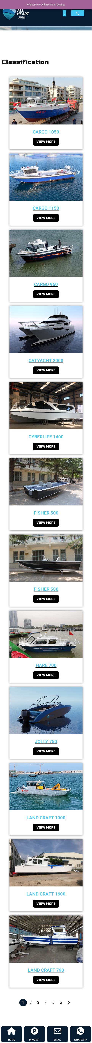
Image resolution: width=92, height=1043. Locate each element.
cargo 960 (46, 284)
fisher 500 (46, 513)
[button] (64, 13)
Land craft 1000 (46, 817)
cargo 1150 (46, 208)
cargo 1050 (46, 132)
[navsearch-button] (77, 13)
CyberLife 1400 (46, 436)
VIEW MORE (46, 142)
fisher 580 (46, 589)
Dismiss (61, 4)
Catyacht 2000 (46, 360)
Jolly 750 (46, 741)
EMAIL (57, 1039)
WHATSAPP (80, 1039)
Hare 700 (46, 665)
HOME (11, 1039)
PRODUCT (34, 1039)
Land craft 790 (46, 970)
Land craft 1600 (46, 894)
